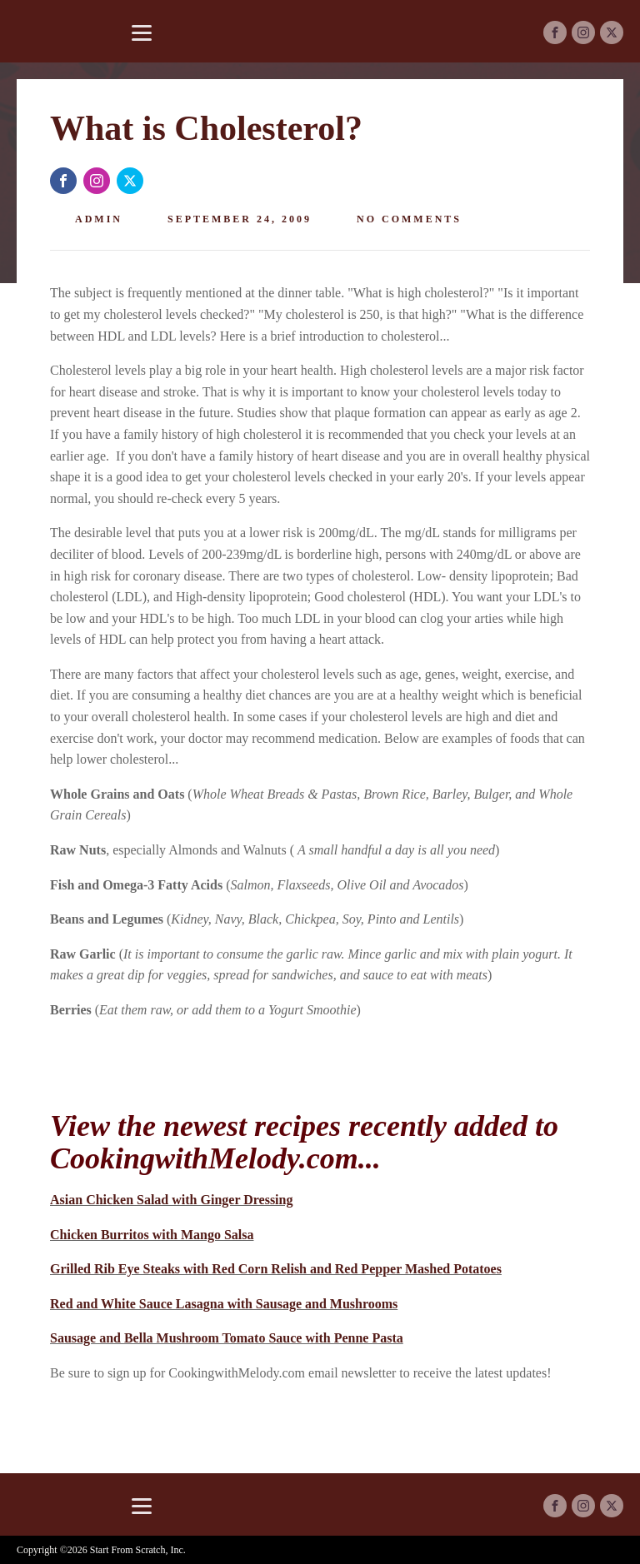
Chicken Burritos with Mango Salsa (151, 1235)
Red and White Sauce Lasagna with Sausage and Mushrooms (224, 1304)
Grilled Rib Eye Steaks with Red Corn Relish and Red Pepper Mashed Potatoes (276, 1269)
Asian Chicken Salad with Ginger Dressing (171, 1200)
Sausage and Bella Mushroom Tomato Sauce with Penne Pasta (226, 1338)
